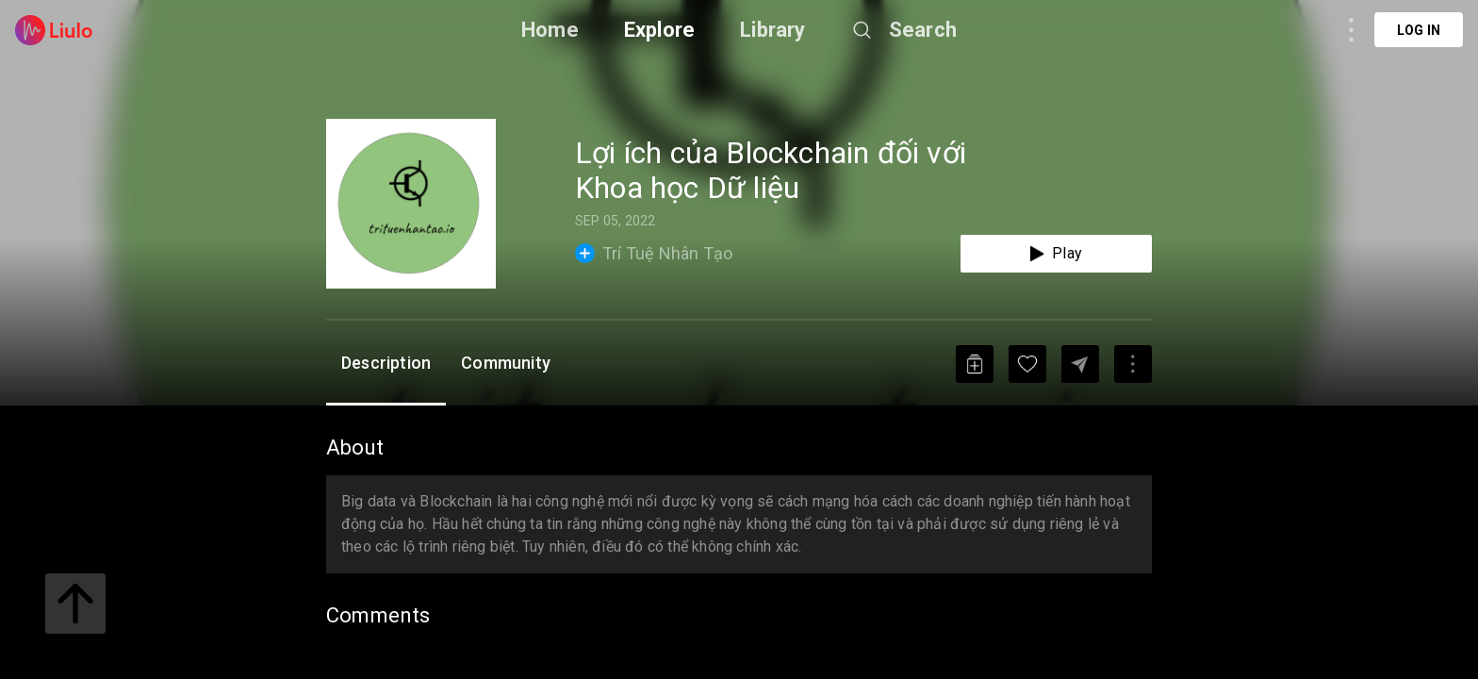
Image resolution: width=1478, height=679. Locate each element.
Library (772, 29)
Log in (1418, 30)
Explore (659, 29)
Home (550, 29)
